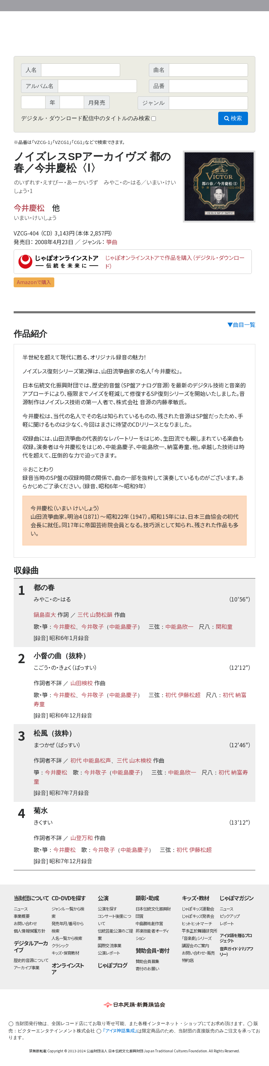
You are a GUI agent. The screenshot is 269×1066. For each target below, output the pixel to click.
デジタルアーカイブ (31, 946)
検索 (233, 118)
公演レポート (109, 953)
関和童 (224, 626)
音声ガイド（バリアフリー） (237, 951)
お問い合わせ (236, 4)
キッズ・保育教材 (65, 953)
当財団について (31, 898)
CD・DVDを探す (68, 898)
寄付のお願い (147, 968)
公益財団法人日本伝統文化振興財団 (51, 5)
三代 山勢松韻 (94, 614)
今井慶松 (29, 207)
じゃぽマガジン (237, 898)
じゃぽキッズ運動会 (198, 909)
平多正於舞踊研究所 (199, 931)
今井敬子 (92, 626)
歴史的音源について (31, 960)
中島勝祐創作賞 (149, 923)
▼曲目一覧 (241, 324)
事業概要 (201, 4)
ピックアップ (230, 916)
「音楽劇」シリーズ (196, 938)
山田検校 (81, 683)
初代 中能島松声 (90, 760)
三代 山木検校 (134, 760)
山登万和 (81, 837)
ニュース (21, 909)
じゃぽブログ (112, 965)
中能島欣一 (179, 626)
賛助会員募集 (147, 961)
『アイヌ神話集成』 (120, 1030)
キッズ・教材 (195, 898)
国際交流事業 (109, 945)
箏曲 (111, 242)
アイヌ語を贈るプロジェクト (236, 937)
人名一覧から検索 (66, 938)
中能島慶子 (123, 626)
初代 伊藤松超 (182, 694)
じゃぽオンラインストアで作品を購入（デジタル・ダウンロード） (175, 261)
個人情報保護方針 (29, 931)
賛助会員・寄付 (153, 950)
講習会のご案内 (195, 945)
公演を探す (107, 909)
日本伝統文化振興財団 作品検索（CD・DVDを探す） (134, 40)
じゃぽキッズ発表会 (198, 916)
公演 (103, 898)
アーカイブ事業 (27, 967)
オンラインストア (67, 968)
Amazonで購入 (34, 282)
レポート (227, 923)
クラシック (59, 945)
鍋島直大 (45, 614)
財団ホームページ (173, 4)
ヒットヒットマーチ (197, 923)
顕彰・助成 (147, 898)
